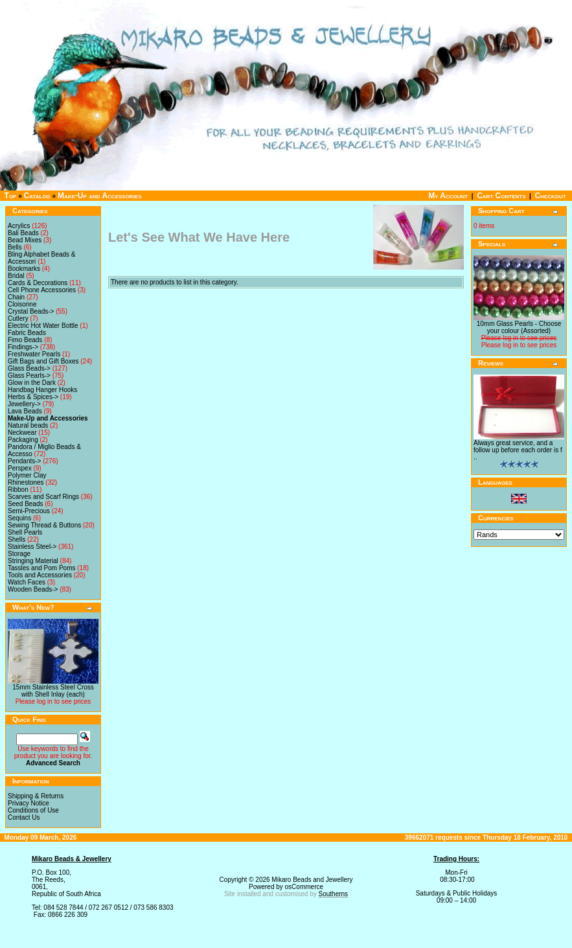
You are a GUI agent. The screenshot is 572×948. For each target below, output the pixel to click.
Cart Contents (501, 195)
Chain (16, 297)
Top (11, 195)
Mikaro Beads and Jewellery (311, 879)
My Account (448, 195)
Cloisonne (22, 304)
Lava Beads (25, 411)
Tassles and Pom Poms (42, 568)
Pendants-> (24, 461)
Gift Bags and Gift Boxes (43, 361)
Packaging (23, 439)
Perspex (20, 468)
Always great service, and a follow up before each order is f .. (518, 450)
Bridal (16, 275)
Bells (15, 247)
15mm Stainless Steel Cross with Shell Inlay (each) (53, 691)
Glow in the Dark (32, 382)
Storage (19, 553)
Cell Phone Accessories (42, 290)
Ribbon (18, 489)
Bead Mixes (24, 240)
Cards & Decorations (37, 282)
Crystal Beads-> (31, 311)
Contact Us (24, 817)
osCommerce (304, 886)
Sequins (19, 518)
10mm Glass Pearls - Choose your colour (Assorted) (519, 327)
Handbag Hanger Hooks (42, 389)
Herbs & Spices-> (33, 396)
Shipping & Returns (35, 796)
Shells (16, 539)
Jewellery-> (24, 404)
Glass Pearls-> (29, 375)
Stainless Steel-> (32, 546)
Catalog (37, 195)
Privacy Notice (28, 803)
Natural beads (28, 425)
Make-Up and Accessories (100, 195)
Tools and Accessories (40, 575)
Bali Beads (23, 233)
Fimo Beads (25, 339)
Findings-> (23, 347)
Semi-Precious (29, 510)
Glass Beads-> (29, 368)
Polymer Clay (27, 475)
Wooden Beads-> (33, 589)
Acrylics (19, 225)
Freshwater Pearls (34, 354)
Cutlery (18, 318)
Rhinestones (26, 482)
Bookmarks (24, 268)
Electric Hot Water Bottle (43, 325)
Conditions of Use (33, 810)
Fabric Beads (27, 332)
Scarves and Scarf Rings (43, 496)
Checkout (550, 195)
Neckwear (22, 432)
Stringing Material (33, 560)
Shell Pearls (25, 532)
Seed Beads (25, 503)
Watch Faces (26, 582)
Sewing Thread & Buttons (44, 525)
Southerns (334, 893)
